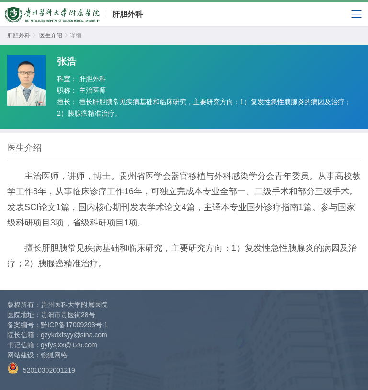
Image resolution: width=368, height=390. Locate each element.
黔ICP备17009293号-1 (74, 325)
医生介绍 (50, 35)
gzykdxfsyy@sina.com (74, 335)
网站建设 (20, 355)
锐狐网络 (54, 355)
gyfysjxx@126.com (69, 345)
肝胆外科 (127, 14)
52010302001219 (41, 368)
